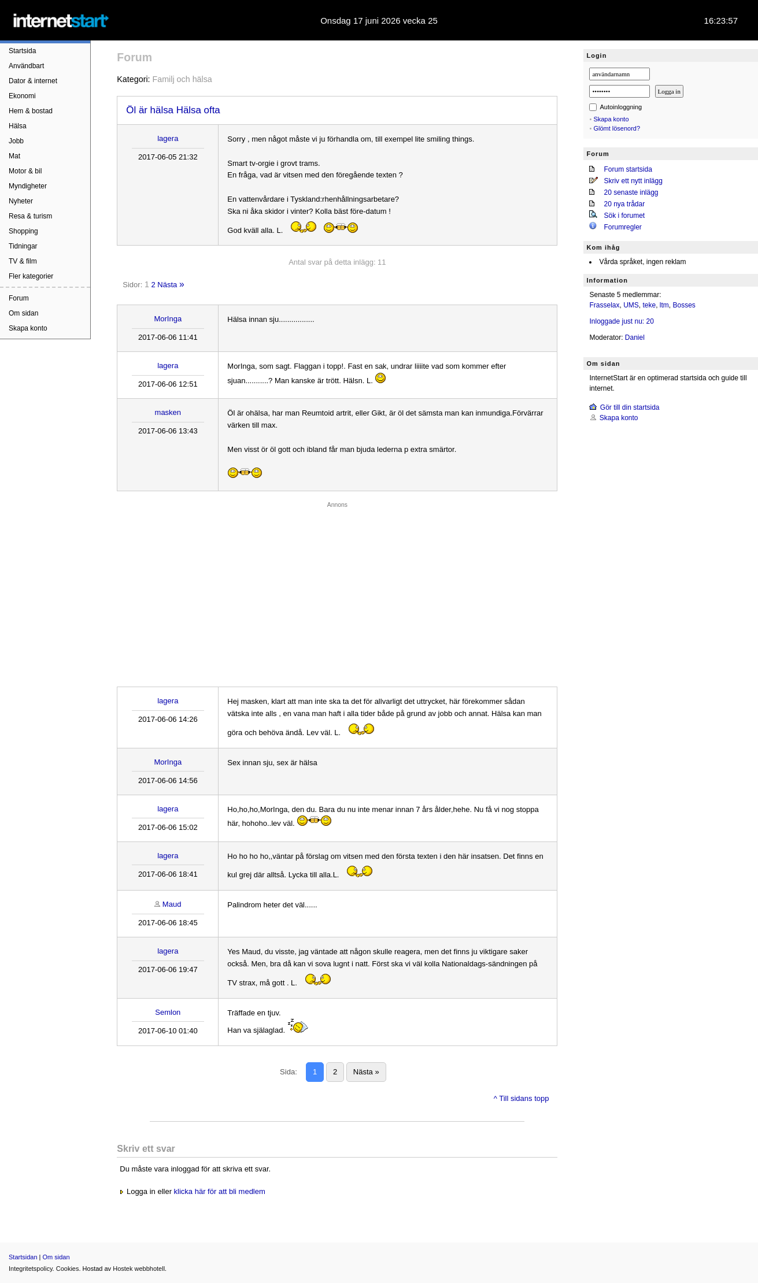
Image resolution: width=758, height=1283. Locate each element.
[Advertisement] (337, 591)
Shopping (23, 231)
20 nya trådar (624, 204)
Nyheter (21, 201)
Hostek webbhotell (139, 1268)
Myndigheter (28, 186)
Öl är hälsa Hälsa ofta (173, 110)
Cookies (67, 1268)
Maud (172, 904)
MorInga (168, 318)
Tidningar (23, 246)
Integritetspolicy (31, 1268)
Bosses (684, 305)
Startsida (22, 51)
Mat (14, 156)
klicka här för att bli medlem (219, 1191)
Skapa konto (28, 328)
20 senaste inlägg (631, 192)
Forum (19, 298)
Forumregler (622, 227)
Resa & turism (30, 216)
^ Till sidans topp (521, 1098)
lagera (167, 138)
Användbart (26, 66)
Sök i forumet (624, 216)
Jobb (16, 141)
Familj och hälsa (182, 79)
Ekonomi (22, 96)
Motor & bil (25, 171)
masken (168, 412)
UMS (631, 305)
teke (649, 305)
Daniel (635, 337)
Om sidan (23, 313)
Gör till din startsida (630, 407)
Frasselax (604, 305)
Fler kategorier (31, 276)
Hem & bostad (31, 111)
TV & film (23, 261)
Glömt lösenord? (616, 128)
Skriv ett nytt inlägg (633, 181)
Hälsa (18, 126)
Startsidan (23, 1257)
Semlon (167, 1012)
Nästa (167, 284)
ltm (664, 305)
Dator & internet (33, 81)
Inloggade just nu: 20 (621, 321)
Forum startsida (628, 169)
